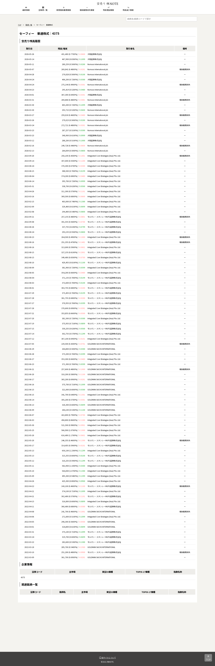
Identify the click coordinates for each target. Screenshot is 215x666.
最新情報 (26, 9)
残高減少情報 (128, 9)
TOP (19, 25)
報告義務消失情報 (87, 9)
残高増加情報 (108, 9)
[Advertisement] (107, 631)
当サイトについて (107, 657)
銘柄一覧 (29, 25)
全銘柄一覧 (43, 9)
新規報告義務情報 (63, 9)
